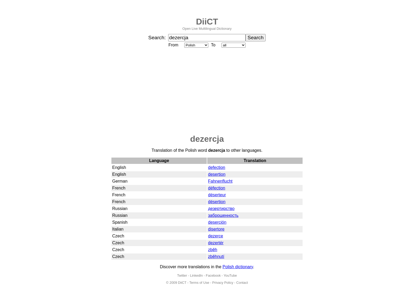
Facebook (213, 275)
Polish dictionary (238, 267)
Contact (242, 283)
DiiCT (207, 21)
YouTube (230, 275)
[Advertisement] (207, 91)
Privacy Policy (222, 283)
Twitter (182, 275)
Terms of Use (199, 283)
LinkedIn (196, 275)
